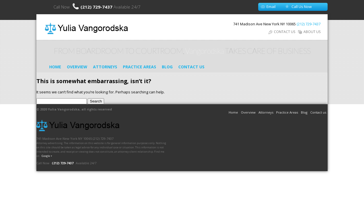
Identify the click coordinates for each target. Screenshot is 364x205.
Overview (77, 66)
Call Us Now (301, 6)
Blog (167, 66)
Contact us (191, 66)
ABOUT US (309, 31)
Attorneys (105, 66)
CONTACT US (281, 31)
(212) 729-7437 (96, 7)
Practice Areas (139, 66)
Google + (47, 156)
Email (271, 6)
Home (55, 66)
